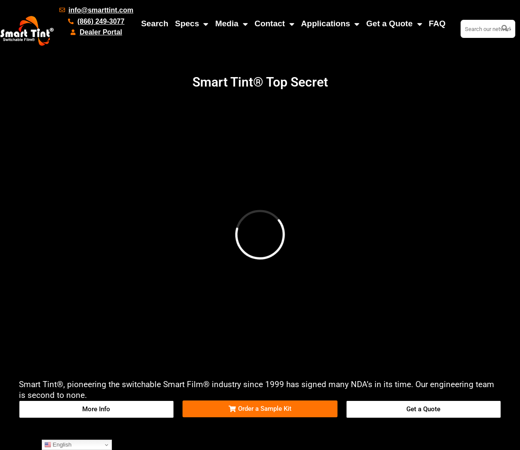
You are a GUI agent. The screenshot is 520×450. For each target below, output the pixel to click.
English (57, 444)
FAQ (437, 23)
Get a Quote (394, 24)
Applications (330, 24)
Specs (191, 24)
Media (231, 24)
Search (154, 23)
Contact (274, 24)
